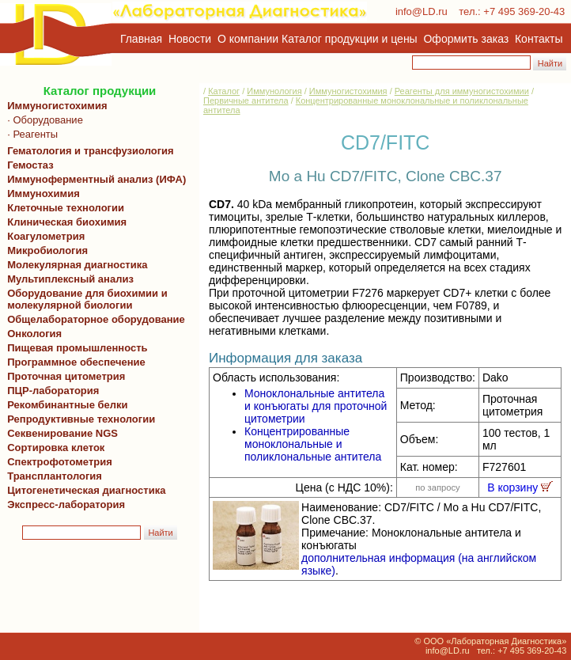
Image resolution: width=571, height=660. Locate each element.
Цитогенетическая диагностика (83, 490)
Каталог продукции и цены (349, 38)
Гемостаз (30, 165)
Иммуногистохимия (55, 106)
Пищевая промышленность (77, 348)
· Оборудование (42, 120)
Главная (141, 38)
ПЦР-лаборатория (50, 390)
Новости (189, 38)
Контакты (538, 38)
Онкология (34, 333)
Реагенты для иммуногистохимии (462, 91)
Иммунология (274, 91)
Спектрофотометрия (60, 462)
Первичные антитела (246, 100)
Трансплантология (52, 476)
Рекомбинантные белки (65, 405)
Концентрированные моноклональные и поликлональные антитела (312, 444)
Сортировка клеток (53, 447)
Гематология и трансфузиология (88, 151)
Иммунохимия (43, 193)
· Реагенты (30, 134)
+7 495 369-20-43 (524, 11)
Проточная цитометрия (63, 376)
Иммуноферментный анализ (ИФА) (94, 179)
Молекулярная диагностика (74, 265)
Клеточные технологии (63, 208)
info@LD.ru (421, 11)
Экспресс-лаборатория (66, 504)
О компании (246, 38)
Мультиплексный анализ (70, 279)
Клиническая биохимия (64, 222)
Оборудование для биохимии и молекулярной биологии (85, 299)
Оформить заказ (466, 38)
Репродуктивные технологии (78, 419)
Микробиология (47, 250)
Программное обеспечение (76, 362)
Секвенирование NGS (60, 433)
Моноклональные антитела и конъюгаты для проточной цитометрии (315, 406)
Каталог (224, 91)
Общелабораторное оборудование (93, 319)
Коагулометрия (46, 236)
